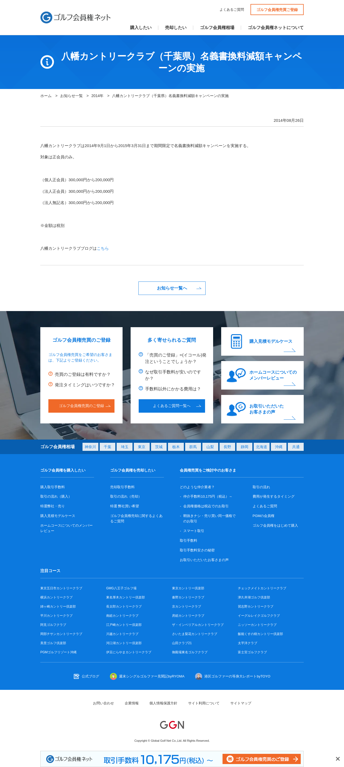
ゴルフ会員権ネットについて (276, 28)
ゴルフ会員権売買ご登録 (277, 10)
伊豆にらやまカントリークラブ (128, 652)
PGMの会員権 (264, 516)
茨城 (159, 447)
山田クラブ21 (182, 643)
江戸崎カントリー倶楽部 (124, 625)
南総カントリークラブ (122, 616)
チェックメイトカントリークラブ (262, 588)
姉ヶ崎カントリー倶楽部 (58, 606)
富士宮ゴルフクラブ (252, 652)
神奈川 (90, 447)
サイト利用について (204, 703)
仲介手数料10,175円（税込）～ (207, 496)
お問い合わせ (103, 703)
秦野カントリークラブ (188, 597)
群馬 (193, 447)
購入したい (141, 28)
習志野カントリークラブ (255, 606)
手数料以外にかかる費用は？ (173, 389)
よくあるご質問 (232, 9)
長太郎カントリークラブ (124, 606)
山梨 (210, 447)
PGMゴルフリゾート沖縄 (58, 652)
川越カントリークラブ (122, 634)
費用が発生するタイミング (274, 496)
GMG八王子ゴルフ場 (121, 588)
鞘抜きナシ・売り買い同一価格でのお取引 (209, 518)
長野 (227, 447)
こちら (103, 248)
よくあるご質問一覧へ (172, 406)
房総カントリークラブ (188, 616)
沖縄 (278, 447)
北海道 (261, 447)
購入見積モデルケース (270, 341)
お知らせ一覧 (71, 96)
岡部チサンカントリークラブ (61, 634)
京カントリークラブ (186, 606)
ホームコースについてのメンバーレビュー (273, 375)
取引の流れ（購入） (56, 496)
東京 (141, 447)
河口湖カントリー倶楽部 (124, 643)
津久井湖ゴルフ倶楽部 (254, 597)
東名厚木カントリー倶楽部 (125, 597)
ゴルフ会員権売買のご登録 (81, 406)
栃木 (176, 447)
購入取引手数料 (52, 487)
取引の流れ (261, 487)
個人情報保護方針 (163, 703)
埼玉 (124, 447)
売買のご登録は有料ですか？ (83, 374)
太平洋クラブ (247, 643)
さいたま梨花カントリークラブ (194, 634)
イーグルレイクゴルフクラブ (259, 616)
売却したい (176, 28)
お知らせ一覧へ (172, 288)
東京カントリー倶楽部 (188, 588)
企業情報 (132, 703)
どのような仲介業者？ (197, 487)
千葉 (107, 447)
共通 (296, 447)
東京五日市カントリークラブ (61, 588)
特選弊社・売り (52, 506)
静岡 (244, 447)
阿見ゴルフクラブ (53, 625)
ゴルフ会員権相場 (217, 28)
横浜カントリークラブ (56, 597)
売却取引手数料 (122, 487)
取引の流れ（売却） (126, 496)
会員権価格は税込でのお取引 (206, 506)
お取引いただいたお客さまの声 (266, 409)
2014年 (97, 96)
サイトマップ (240, 703)
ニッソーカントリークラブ (257, 625)
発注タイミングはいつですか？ (85, 385)
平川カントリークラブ (56, 616)
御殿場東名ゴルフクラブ (189, 652)
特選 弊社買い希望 (124, 506)
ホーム (46, 96)
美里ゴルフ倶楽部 (53, 643)
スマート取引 (193, 531)
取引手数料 (188, 540)
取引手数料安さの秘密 (197, 550)
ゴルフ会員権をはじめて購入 (275, 525)
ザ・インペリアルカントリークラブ (198, 625)
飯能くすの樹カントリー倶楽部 (260, 634)
